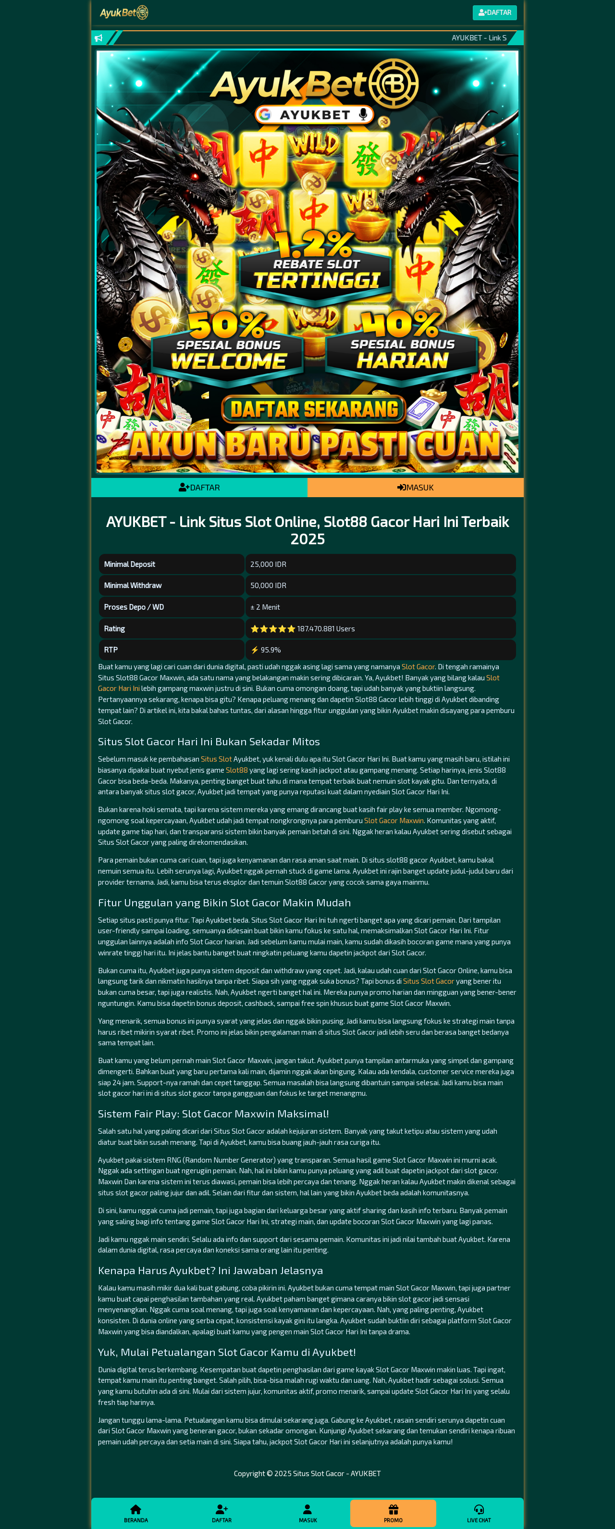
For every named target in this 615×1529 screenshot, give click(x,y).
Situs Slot (216, 758)
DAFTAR (199, 487)
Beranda (136, 1513)
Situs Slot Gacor (429, 981)
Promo (393, 1513)
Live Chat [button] (479, 1513)
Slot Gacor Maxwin (394, 820)
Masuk (307, 1513)
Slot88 (237, 769)
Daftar (221, 1513)
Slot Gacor (418, 666)
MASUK (415, 487)
